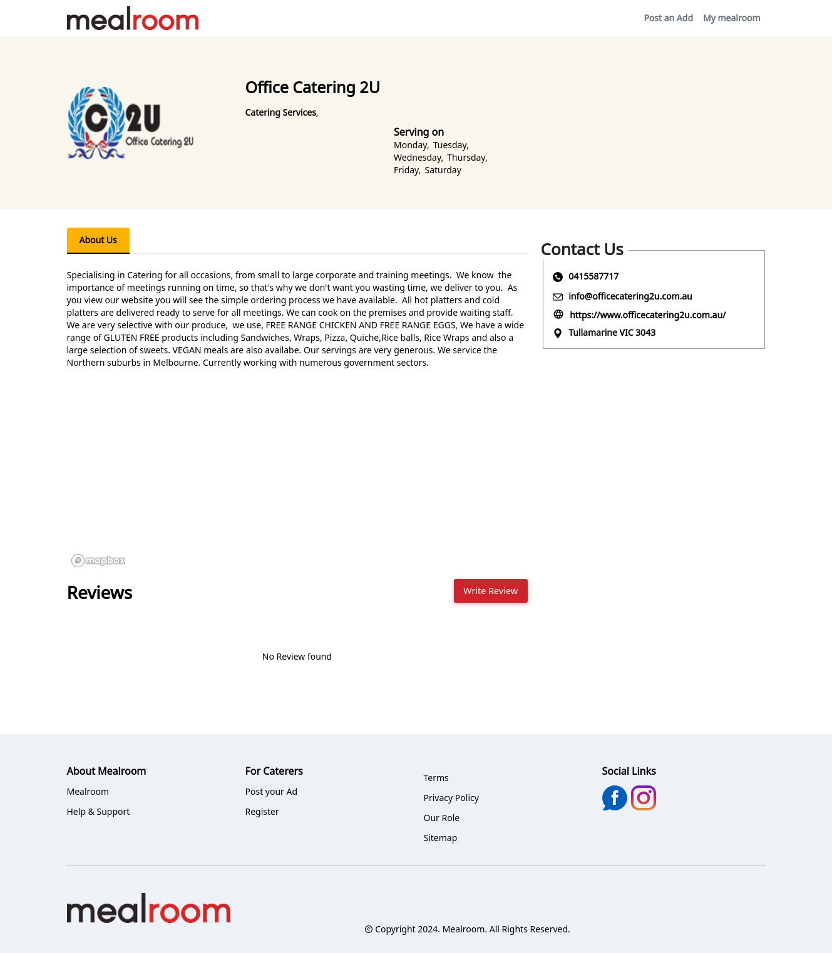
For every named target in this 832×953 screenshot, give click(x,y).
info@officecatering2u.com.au (630, 296)
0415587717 (593, 276)
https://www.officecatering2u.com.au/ (648, 315)
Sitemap (441, 838)
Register (262, 811)
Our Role (442, 818)
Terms (436, 778)
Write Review (490, 591)
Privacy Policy (451, 798)
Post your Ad (271, 791)
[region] (297, 478)
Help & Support (98, 811)
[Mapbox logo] (98, 560)
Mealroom (88, 791)
